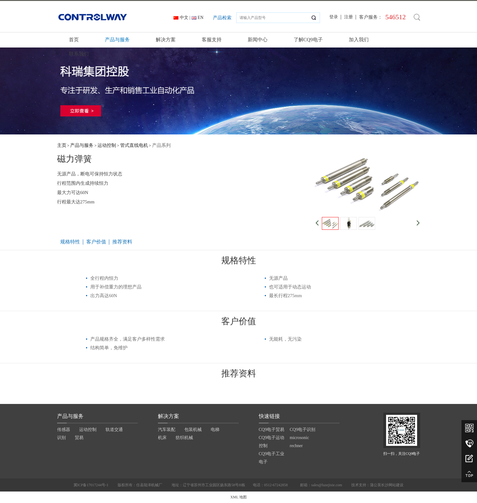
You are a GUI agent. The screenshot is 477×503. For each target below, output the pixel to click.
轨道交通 (114, 429)
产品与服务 (117, 39)
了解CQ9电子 (308, 39)
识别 (61, 437)
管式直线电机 (134, 145)
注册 (348, 17)
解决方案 (166, 39)
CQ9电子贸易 (271, 429)
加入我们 (359, 39)
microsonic (299, 437)
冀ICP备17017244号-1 (91, 485)
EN (201, 17)
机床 (162, 437)
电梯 (215, 429)
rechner (296, 445)
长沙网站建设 (392, 485)
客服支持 (212, 39)
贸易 (79, 437)
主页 (61, 145)
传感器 (63, 429)
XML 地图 (238, 497)
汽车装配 (166, 429)
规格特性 (70, 241)
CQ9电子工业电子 (271, 457)
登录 (333, 17)
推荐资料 (122, 241)
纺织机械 (184, 437)
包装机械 (193, 429)
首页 (74, 39)
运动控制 (106, 145)
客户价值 (96, 241)
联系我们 (79, 54)
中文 (184, 17)
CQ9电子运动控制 (271, 441)
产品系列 (161, 145)
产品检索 (222, 17)
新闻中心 (258, 39)
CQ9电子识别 (302, 429)
